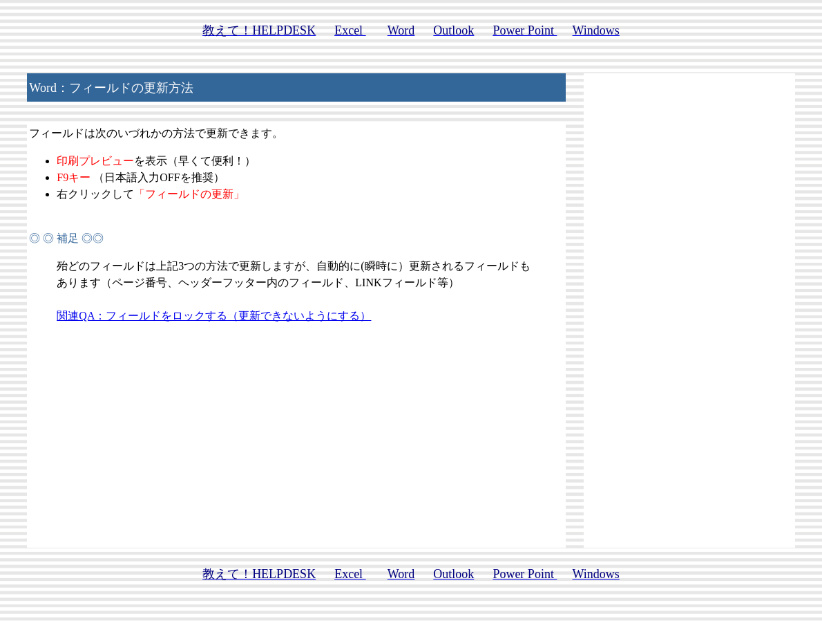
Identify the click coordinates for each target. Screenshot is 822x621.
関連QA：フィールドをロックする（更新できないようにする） (214, 316)
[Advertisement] (689, 299)
